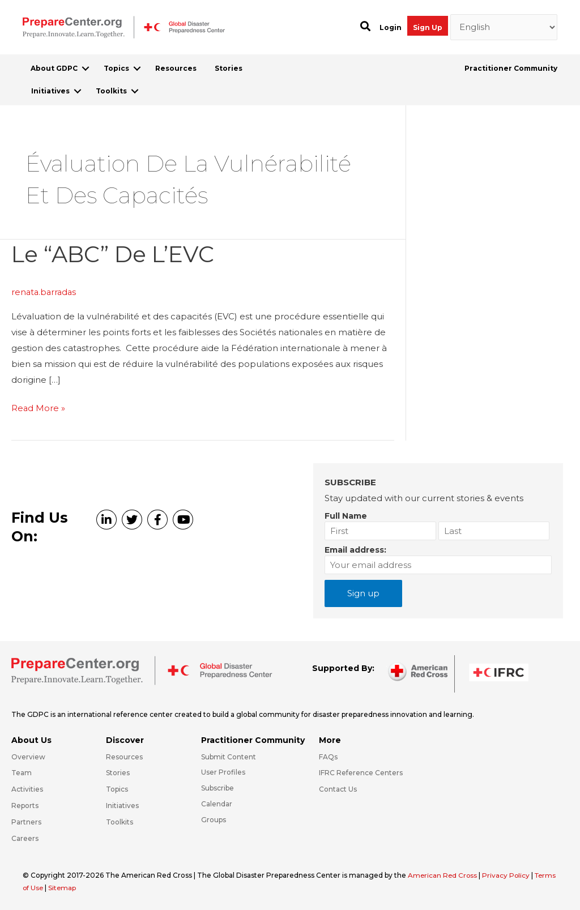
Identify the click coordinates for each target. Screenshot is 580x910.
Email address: (355, 549)
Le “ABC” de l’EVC (115, 254)
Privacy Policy (509, 874)
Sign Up (427, 27)
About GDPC (54, 68)
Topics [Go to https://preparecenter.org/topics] (117, 788)
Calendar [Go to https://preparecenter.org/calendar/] (216, 803)
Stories (228, 68)
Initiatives (50, 91)
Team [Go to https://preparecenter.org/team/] (21, 772)
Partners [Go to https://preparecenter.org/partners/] (26, 821)
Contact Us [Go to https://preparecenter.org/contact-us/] (338, 788)
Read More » (38, 408)
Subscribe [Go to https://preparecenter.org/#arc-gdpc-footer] (217, 787)
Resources (176, 68)
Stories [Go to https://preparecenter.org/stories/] (118, 772)
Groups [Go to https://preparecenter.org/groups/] (213, 818)
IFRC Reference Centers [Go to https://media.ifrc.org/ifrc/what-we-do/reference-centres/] (361, 772)
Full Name (346, 515)
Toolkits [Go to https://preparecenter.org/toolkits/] (119, 821)
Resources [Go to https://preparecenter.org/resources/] (124, 755)
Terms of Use (46, 886)
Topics (116, 68)
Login (390, 27)
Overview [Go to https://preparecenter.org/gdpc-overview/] (28, 755)
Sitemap (88, 886)
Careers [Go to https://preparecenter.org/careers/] (25, 837)
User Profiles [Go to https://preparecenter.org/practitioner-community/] (223, 771)
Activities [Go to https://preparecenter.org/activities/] (27, 788)
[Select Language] (504, 27)
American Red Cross (444, 874)
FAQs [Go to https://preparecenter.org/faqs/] (328, 755)
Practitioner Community (510, 68)
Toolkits (111, 91)
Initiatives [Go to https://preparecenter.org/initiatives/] (122, 805)
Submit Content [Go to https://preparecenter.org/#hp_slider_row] (228, 755)
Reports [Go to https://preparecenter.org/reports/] (25, 805)
